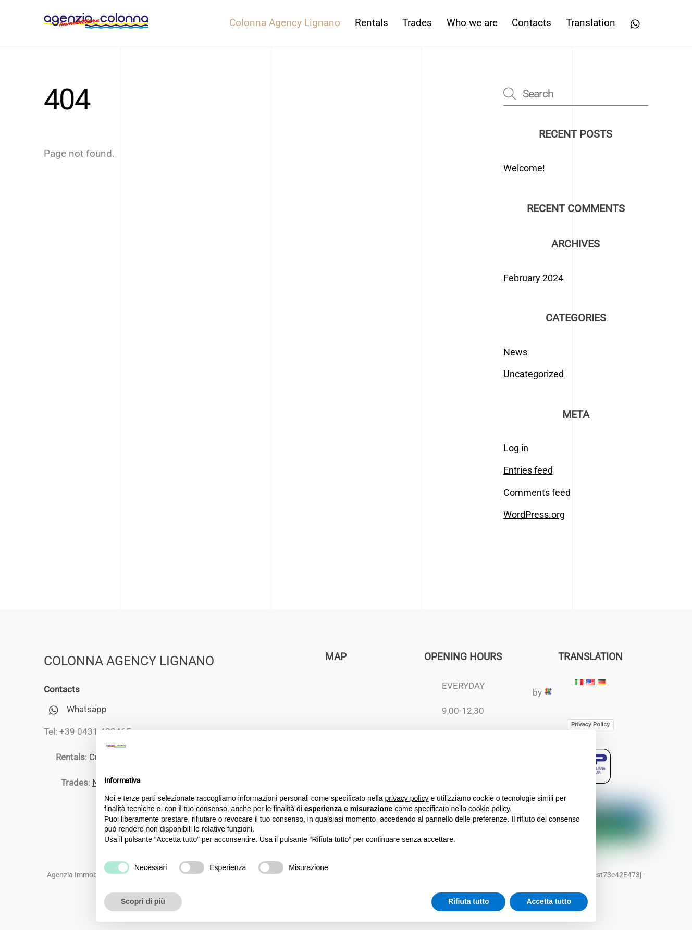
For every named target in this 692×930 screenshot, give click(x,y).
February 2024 (533, 277)
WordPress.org (534, 514)
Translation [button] (590, 23)
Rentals (371, 23)
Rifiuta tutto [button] (468, 901)
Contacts (531, 23)
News (515, 351)
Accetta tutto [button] (548, 901)
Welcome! (524, 168)
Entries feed (528, 470)
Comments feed (537, 492)
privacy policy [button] (407, 798)
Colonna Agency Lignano (284, 23)
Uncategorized (533, 373)
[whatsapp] (635, 23)
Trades (417, 23)
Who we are (472, 23)
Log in (515, 447)
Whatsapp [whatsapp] (75, 709)
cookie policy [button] (489, 808)
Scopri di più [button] (143, 901)
